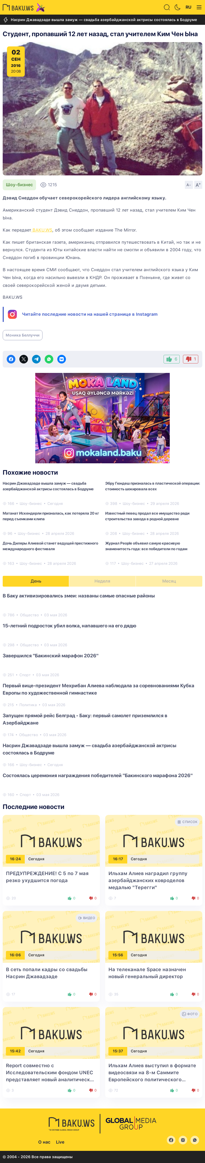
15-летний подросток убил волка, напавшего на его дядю (69, 625)
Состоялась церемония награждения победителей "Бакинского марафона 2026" (98, 775)
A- (188, 185)
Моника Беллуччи (23, 335)
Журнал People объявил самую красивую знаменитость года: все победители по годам (146, 546)
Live (60, 1142)
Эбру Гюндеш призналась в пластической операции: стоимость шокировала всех (152, 486)
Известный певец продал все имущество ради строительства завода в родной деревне (147, 516)
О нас (44, 1142)
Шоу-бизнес (19, 184)
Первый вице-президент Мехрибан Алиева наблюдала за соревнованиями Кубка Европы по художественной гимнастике (98, 689)
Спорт (25, 675)
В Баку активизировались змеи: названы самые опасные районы (79, 595)
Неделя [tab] (102, 581)
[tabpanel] (102, 695)
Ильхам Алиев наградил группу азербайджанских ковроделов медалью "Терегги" (148, 880)
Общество (29, 615)
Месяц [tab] (169, 581)
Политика (28, 705)
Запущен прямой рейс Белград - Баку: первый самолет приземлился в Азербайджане (85, 719)
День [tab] (36, 581)
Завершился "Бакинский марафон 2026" (50, 655)
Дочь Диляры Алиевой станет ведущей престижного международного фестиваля (50, 546)
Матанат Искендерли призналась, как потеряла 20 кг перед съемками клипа (51, 516)
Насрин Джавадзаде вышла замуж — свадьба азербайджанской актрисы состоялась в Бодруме (100, 19)
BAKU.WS (41, 230)
